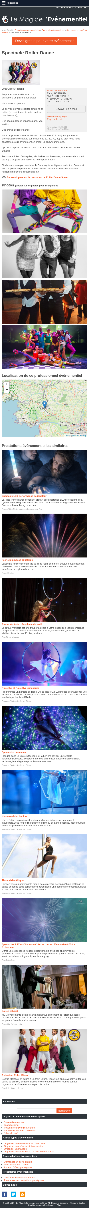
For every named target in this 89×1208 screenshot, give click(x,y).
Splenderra (10, 960)
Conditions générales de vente (41, 1205)
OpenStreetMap (79, 435)
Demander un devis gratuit (18, 1161)
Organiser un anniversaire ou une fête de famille (29, 1151)
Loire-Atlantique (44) (57, 116)
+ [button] (7, 384)
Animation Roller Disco (15, 1075)
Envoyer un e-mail (66, 108)
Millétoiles (9, 573)
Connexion (81, 7)
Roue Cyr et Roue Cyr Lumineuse (20, 688)
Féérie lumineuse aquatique (17, 560)
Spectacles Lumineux (14, 752)
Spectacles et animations (53, 30)
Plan (59, 1205)
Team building (11, 1125)
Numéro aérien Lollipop (15, 816)
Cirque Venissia (12, 637)
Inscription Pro (64, 7)
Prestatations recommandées (19, 1177)
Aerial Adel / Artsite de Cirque (18, 701)
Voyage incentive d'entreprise (19, 1127)
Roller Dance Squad (57, 90)
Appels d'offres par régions (18, 1167)
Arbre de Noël (11, 1133)
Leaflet (68, 435)
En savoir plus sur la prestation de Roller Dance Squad (37, 177)
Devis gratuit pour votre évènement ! (44, 41)
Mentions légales (77, 1203)
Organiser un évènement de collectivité (24, 1143)
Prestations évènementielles (27, 30)
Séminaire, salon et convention (20, 1130)
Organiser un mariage (15, 1148)
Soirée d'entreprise (14, 1122)
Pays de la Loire (55, 119)
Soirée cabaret (10, 1011)
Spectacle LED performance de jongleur (24, 496)
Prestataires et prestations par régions (24, 1180)
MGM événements (13, 1024)
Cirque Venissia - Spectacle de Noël (22, 624)
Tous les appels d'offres (16, 1164)
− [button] (7, 390)
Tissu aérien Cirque (13, 880)
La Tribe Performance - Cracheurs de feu (23, 509)
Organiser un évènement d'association (24, 1146)
